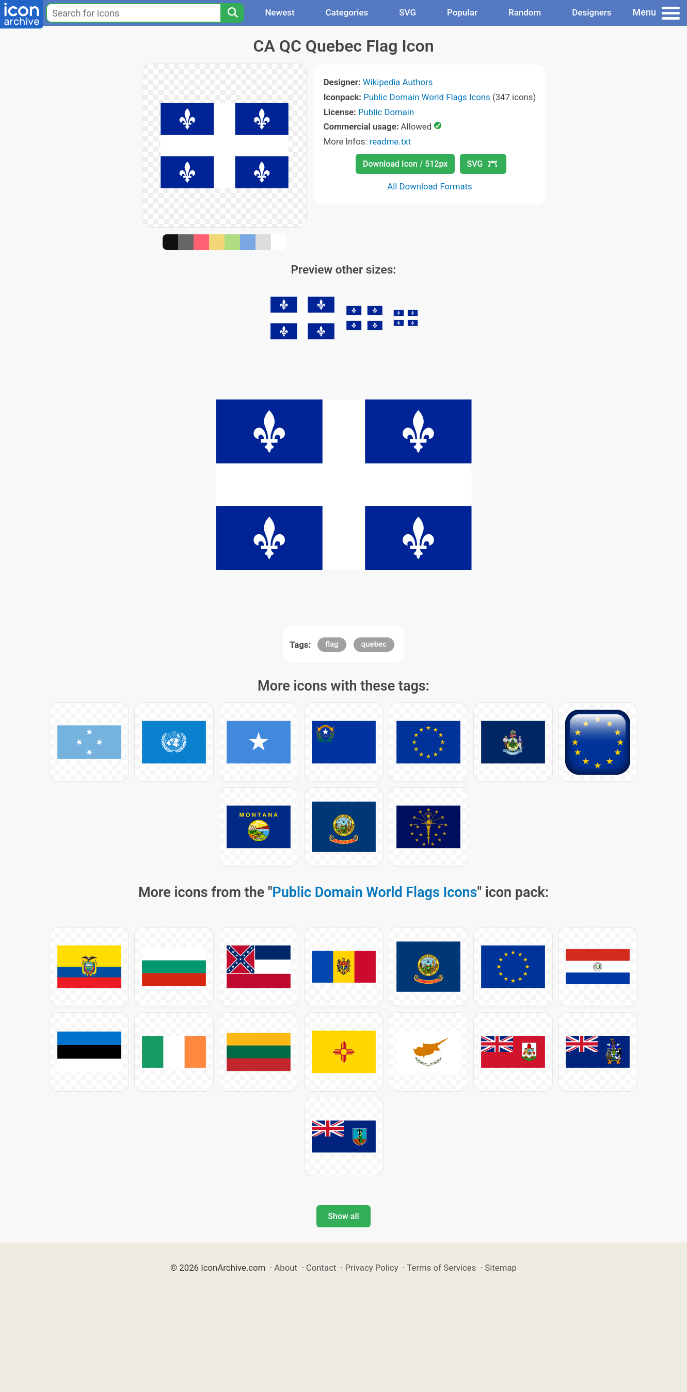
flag (331, 644)
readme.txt (390, 141)
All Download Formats (429, 186)
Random (524, 12)
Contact (321, 1267)
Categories (347, 12)
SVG (407, 12)
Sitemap (501, 1267)
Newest (279, 12)
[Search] (232, 13)
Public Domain (386, 112)
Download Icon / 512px (405, 164)
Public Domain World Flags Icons (426, 97)
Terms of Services (441, 1267)
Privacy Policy (371, 1267)
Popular (462, 12)
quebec (374, 644)
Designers (591, 12)
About (285, 1267)
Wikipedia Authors (398, 82)
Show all (343, 1216)
